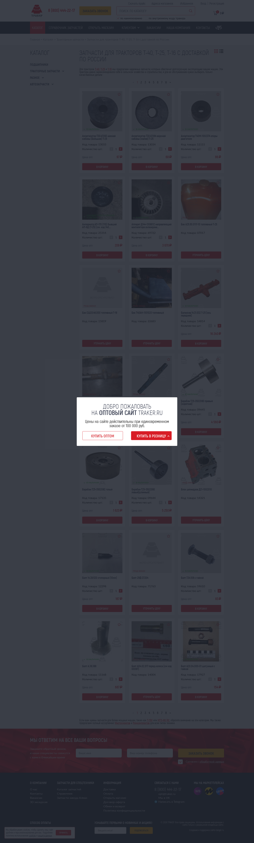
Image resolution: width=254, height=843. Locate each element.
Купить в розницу (151, 436)
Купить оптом (102, 436)
